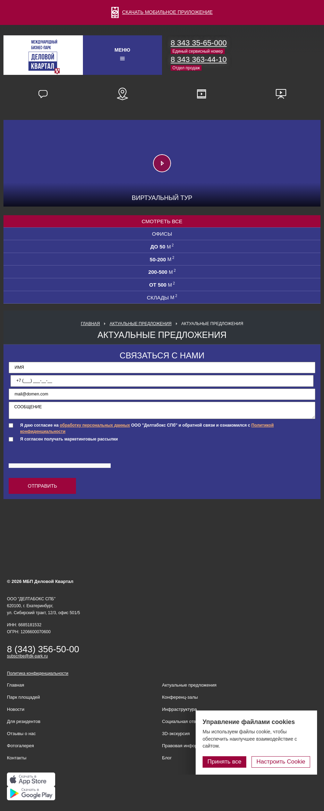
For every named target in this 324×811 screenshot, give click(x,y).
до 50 (161, 246)
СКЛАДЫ (162, 297)
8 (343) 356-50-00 (43, 649)
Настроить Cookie (280, 761)
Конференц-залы (180, 697)
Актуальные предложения (141, 323)
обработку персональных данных (95, 425)
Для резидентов (23, 721)
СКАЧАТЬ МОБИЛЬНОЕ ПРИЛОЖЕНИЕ (162, 12)
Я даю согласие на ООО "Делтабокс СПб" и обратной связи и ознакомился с (147, 428)
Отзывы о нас (21, 733)
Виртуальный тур (162, 197)
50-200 (162, 259)
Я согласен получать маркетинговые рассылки (69, 439)
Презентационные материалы (281, 94)
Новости (15, 709)
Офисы (162, 234)
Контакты (16, 757)
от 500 (162, 284)
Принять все (224, 761)
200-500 (162, 272)
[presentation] (61, 458)
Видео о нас (202, 94)
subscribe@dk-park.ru (27, 656)
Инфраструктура (179, 709)
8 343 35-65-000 (199, 42)
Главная (90, 323)
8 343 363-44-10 (199, 59)
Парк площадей (23, 697)
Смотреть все (162, 221)
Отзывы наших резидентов (43, 94)
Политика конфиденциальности (37, 673)
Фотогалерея (20, 745)
